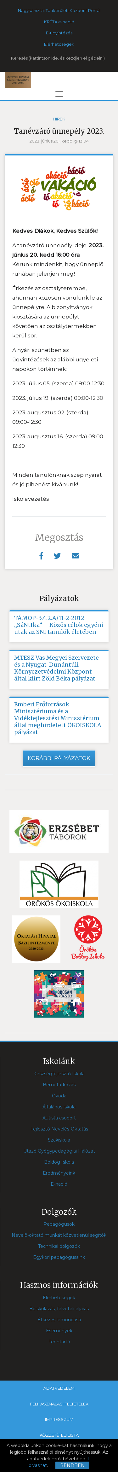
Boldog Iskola (59, 1162)
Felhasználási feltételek (59, 1403)
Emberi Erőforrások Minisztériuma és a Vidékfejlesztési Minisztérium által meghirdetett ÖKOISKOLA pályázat (57, 718)
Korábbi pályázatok (59, 758)
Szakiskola (59, 1140)
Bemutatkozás (59, 1085)
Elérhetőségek (59, 44)
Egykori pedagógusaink (59, 1257)
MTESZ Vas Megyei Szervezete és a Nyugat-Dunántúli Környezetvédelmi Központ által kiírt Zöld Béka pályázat (56, 668)
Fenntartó (59, 1342)
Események (59, 1331)
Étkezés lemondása (59, 1320)
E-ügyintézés (59, 32)
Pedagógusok (59, 1224)
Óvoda (59, 1096)
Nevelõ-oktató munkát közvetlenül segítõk (59, 1235)
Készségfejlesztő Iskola (59, 1074)
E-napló (59, 1184)
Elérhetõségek (59, 1297)
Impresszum (59, 1419)
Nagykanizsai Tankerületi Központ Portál (59, 10)
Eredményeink (59, 1173)
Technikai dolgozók (59, 1246)
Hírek (59, 118)
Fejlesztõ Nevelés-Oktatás (59, 1129)
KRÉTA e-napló (59, 21)
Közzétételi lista (59, 1435)
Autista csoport (59, 1118)
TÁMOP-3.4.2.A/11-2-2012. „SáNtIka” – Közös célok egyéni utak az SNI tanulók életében (58, 625)
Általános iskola (59, 1107)
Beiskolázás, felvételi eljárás (59, 1308)
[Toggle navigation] (59, 94)
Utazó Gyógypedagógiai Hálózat (59, 1151)
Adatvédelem (59, 1388)
